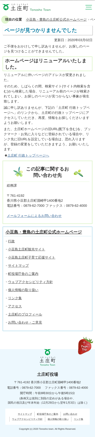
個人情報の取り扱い (23, 290)
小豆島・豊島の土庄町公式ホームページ (56, 19)
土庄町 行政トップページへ (28, 155)
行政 (11, 241)
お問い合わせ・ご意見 (25, 322)
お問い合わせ (70, 414)
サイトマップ (18, 265)
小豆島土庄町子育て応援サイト (31, 257)
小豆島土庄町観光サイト (26, 249)
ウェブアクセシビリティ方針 (30, 282)
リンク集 (15, 298)
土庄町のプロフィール (25, 314)
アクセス (15, 306)
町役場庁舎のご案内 (23, 274)
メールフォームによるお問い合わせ (34, 216)
